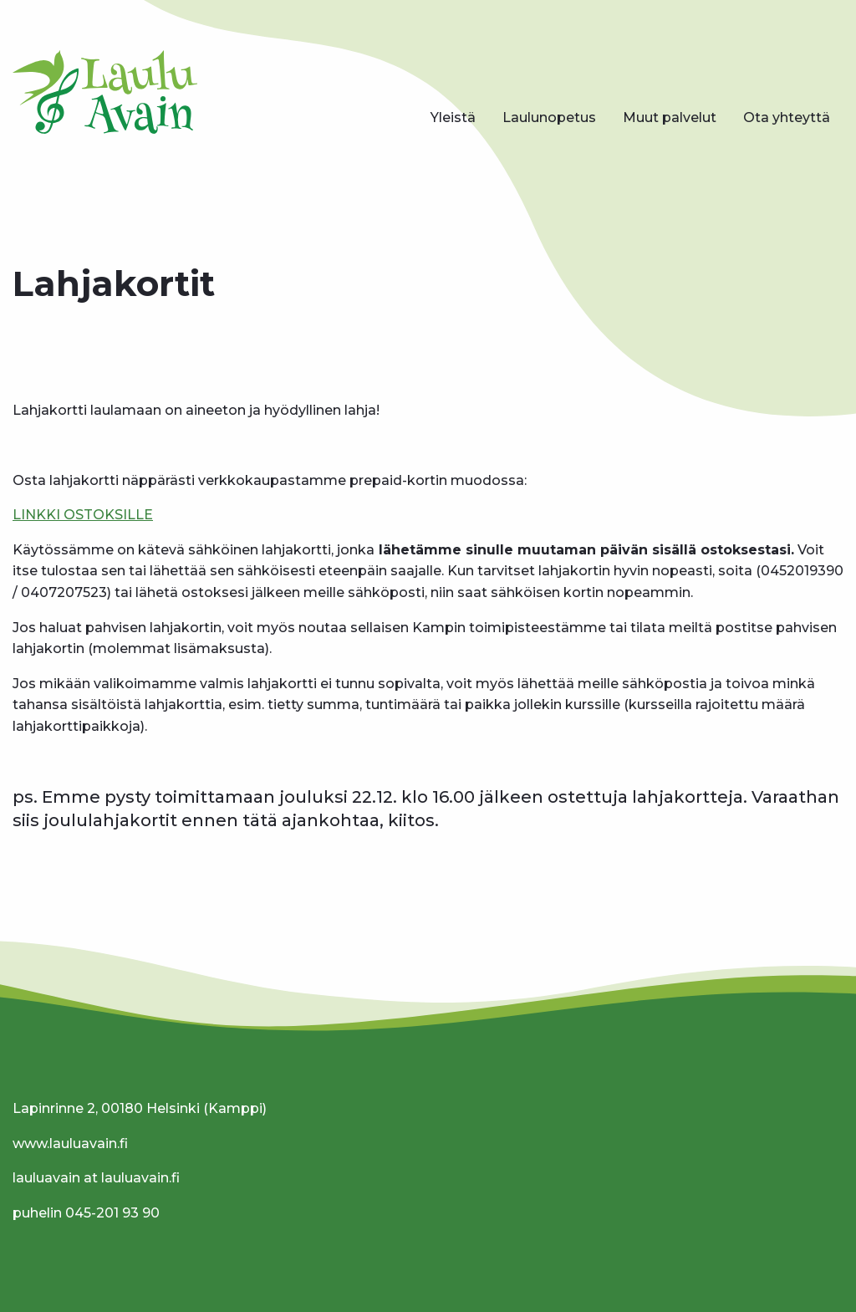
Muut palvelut (669, 117)
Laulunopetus (549, 117)
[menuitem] (453, 118)
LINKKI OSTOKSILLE (83, 515)
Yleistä (453, 117)
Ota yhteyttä (786, 117)
